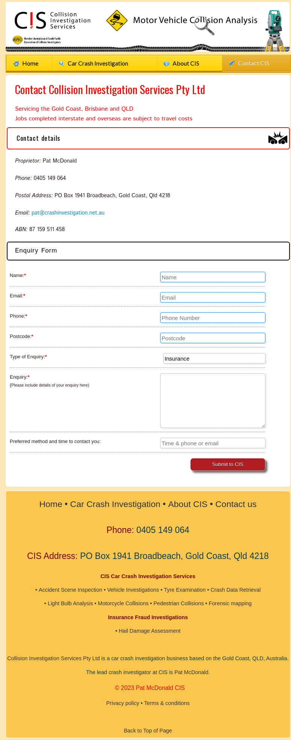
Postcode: (21, 336)
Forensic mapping (230, 603)
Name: (18, 275)
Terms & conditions (167, 702)
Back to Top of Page (148, 729)
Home (25, 63)
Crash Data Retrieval (236, 590)
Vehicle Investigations (133, 590)
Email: (17, 295)
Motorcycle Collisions (123, 603)
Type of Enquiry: (28, 356)
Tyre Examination (185, 590)
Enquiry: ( (49, 381)
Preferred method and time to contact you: (55, 441)
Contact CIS (249, 63)
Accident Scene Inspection (70, 590)
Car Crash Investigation (115, 504)
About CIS (181, 63)
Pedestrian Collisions (178, 603)
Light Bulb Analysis (70, 603)
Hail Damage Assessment (150, 630)
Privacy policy (122, 702)
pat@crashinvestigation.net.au (68, 213)
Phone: (18, 316)
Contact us (236, 504)
